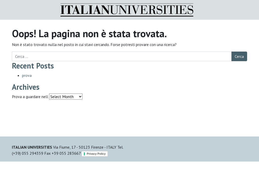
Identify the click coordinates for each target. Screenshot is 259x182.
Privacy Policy (96, 153)
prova (27, 75)
